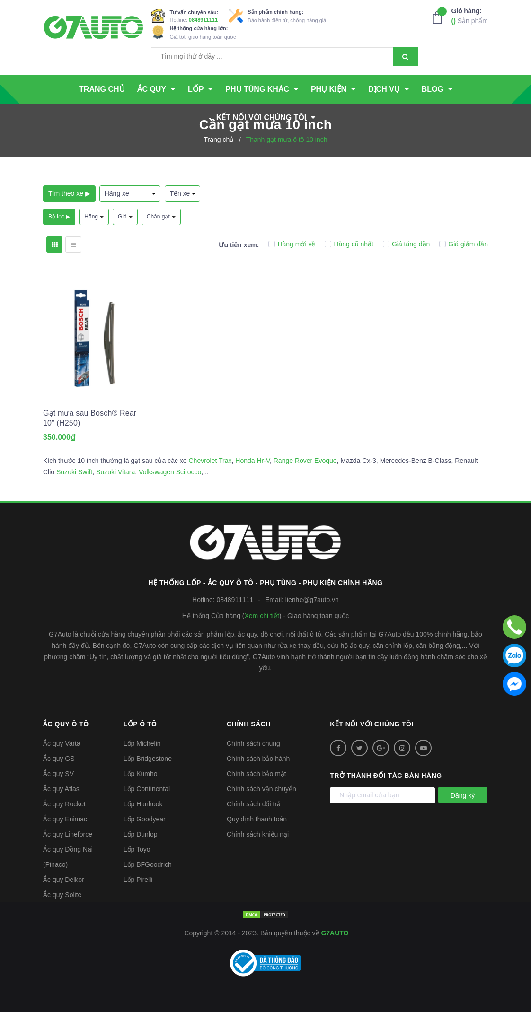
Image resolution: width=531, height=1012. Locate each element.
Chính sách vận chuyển (261, 789)
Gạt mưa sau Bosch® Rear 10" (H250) (89, 418)
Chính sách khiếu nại (258, 834)
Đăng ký (463, 795)
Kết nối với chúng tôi (372, 724)
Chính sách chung (253, 743)
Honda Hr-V (252, 460)
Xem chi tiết (261, 615)
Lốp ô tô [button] (140, 724)
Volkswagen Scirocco (170, 472)
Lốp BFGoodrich (148, 864)
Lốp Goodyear (145, 819)
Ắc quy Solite (62, 895)
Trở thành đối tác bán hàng (386, 775)
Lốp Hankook (143, 804)
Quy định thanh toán (257, 819)
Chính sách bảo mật (256, 773)
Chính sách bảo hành (258, 758)
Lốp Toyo (137, 849)
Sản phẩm (469, 15)
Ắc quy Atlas (61, 789)
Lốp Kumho (141, 773)
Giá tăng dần (406, 244)
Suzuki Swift (74, 472)
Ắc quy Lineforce (67, 834)
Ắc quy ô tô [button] (66, 724)
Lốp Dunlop (141, 834)
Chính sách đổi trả (254, 804)
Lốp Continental (147, 789)
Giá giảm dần (463, 244)
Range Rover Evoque (305, 460)
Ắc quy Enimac (65, 819)
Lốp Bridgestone (148, 758)
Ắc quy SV (58, 773)
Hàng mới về (291, 244)
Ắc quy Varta (61, 743)
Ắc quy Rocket (64, 804)
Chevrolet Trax (209, 460)
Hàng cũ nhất (349, 244)
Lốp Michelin (142, 743)
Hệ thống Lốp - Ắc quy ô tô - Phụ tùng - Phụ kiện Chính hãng (266, 582)
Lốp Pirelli (138, 879)
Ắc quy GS (59, 758)
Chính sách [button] (249, 724)
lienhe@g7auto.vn (312, 599)
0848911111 (203, 20)
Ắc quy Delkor (63, 879)
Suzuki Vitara (115, 472)
